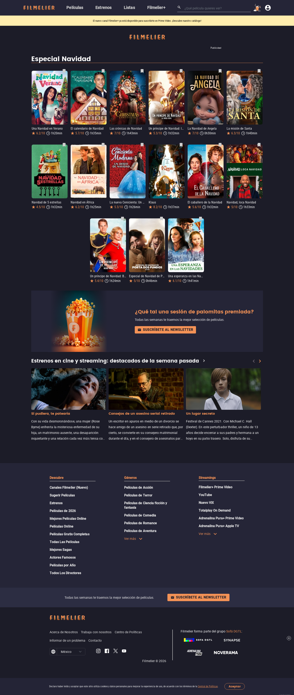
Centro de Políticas (128, 632)
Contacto (95, 640)
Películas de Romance (140, 523)
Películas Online (61, 526)
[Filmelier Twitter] (115, 652)
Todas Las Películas (64, 542)
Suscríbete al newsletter (165, 330)
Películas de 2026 (63, 511)
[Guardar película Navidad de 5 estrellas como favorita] (64, 144)
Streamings (207, 478)
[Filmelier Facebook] (107, 652)
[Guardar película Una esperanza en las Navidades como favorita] (200, 218)
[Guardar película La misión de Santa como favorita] (259, 70)
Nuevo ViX (206, 503)
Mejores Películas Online (68, 519)
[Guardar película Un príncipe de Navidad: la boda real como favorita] (181, 70)
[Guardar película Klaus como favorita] (181, 144)
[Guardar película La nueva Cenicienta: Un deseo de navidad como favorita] (142, 144)
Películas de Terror (138, 495)
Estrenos (56, 503)
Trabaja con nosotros (96, 632)
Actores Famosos (63, 557)
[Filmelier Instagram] (98, 652)
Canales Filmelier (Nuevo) (69, 488)
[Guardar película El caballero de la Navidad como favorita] (220, 144)
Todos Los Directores (65, 573)
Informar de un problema (68, 640)
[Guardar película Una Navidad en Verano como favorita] (64, 70)
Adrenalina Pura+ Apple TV (219, 526)
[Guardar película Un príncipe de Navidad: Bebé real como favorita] (122, 218)
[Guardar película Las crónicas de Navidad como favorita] (142, 70)
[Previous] (254, 361)
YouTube (205, 495)
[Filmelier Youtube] (124, 652)
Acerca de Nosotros (64, 632)
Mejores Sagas (61, 550)
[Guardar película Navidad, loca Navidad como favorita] (259, 144)
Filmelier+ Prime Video (216, 487)
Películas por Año (63, 565)
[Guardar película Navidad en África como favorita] (103, 144)
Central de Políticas (208, 686)
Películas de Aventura (140, 531)
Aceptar (235, 686)
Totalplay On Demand (215, 510)
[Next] (260, 361)
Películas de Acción (138, 488)
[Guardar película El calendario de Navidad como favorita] (103, 70)
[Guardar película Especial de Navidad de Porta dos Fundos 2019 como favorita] (161, 218)
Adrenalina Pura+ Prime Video (221, 518)
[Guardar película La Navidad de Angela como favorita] (220, 70)
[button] (80, 651)
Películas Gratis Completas (69, 534)
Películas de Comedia (140, 515)
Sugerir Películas (62, 495)
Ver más (133, 539)
